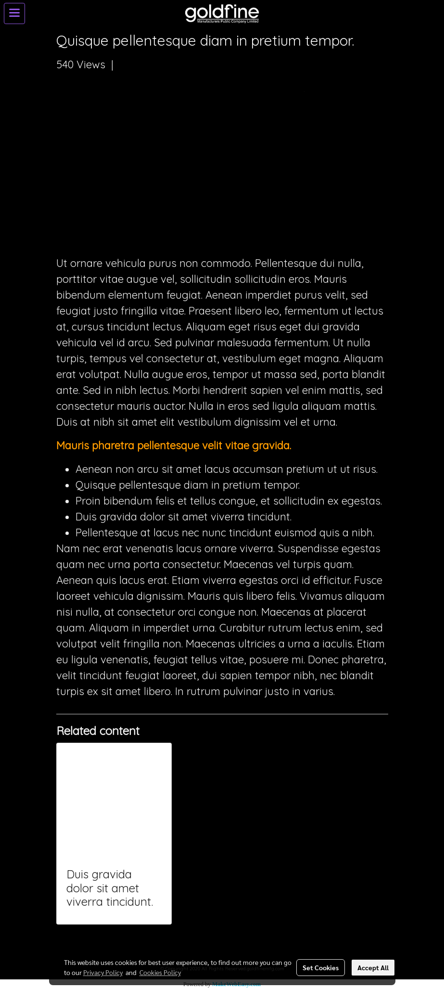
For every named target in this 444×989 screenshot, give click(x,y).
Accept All (373, 967)
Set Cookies (321, 967)
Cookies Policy (160, 972)
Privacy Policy (103, 972)
